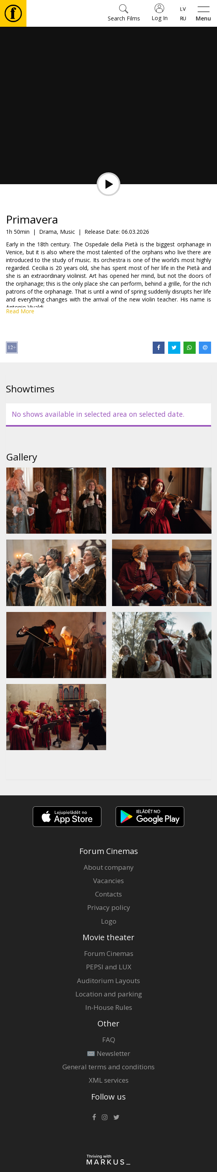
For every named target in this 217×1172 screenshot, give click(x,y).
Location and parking (108, 993)
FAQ (108, 1039)
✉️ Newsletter (108, 1053)
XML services (109, 1080)
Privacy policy (108, 907)
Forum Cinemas (108, 953)
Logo (108, 921)
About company (109, 867)
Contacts (108, 893)
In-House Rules (108, 1007)
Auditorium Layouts (108, 980)
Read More (20, 311)
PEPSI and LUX (108, 966)
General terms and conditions (108, 1066)
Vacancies (108, 880)
